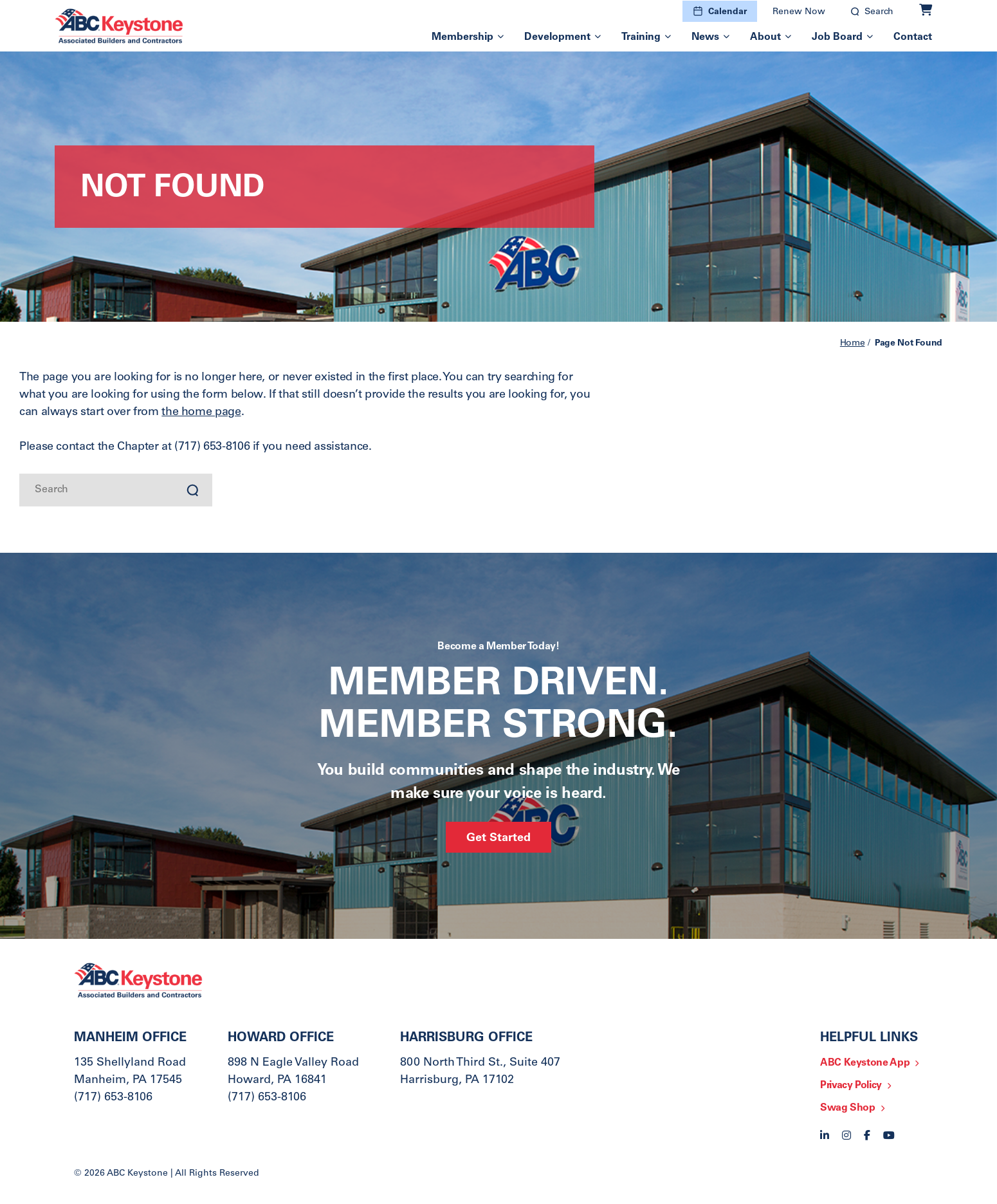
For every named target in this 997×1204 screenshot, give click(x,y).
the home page (201, 412)
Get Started (498, 838)
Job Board (837, 37)
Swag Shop (847, 1108)
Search (878, 12)
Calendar (727, 12)
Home (852, 343)
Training (641, 37)
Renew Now (799, 12)
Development (557, 37)
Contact (912, 37)
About (765, 37)
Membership (462, 37)
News (705, 37)
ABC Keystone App (865, 1063)
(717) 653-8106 (113, 1098)
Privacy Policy (851, 1085)
